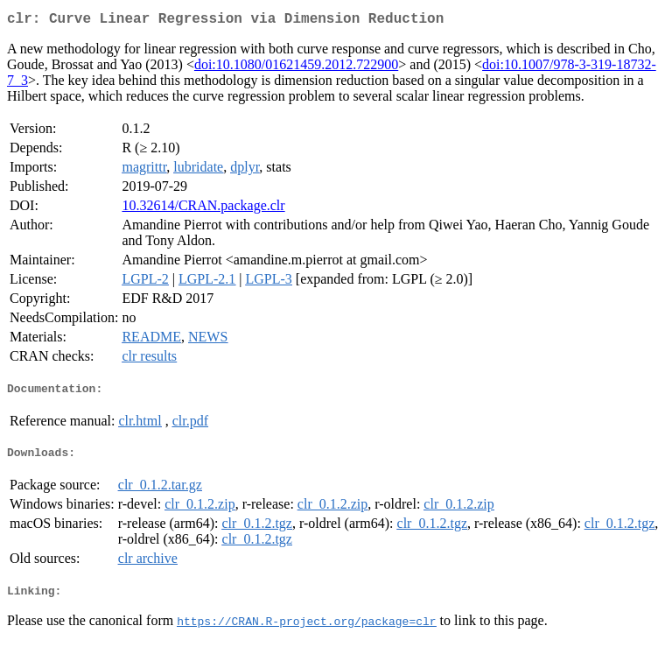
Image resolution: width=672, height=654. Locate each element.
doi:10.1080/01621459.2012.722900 (296, 67)
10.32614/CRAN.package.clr (203, 208)
